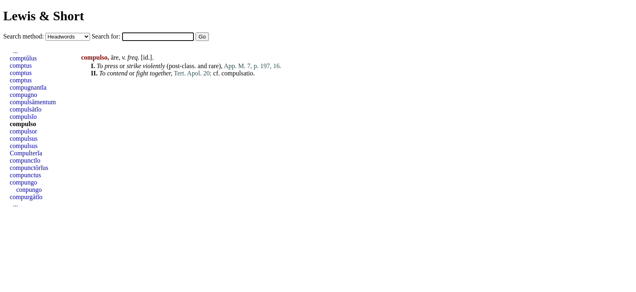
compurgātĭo (26, 196)
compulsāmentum (33, 102)
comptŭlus (23, 58)
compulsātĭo (25, 109)
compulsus (23, 138)
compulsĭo (23, 116)
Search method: (24, 36)
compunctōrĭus (29, 167)
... (15, 50)
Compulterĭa (26, 153)
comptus (21, 65)
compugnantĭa (28, 87)
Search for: (107, 36)
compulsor (23, 131)
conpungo (29, 189)
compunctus (25, 175)
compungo (23, 182)
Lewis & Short (43, 16)
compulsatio (237, 73)
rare (213, 65)
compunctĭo (25, 160)
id (145, 57)
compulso (23, 123)
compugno (23, 94)
